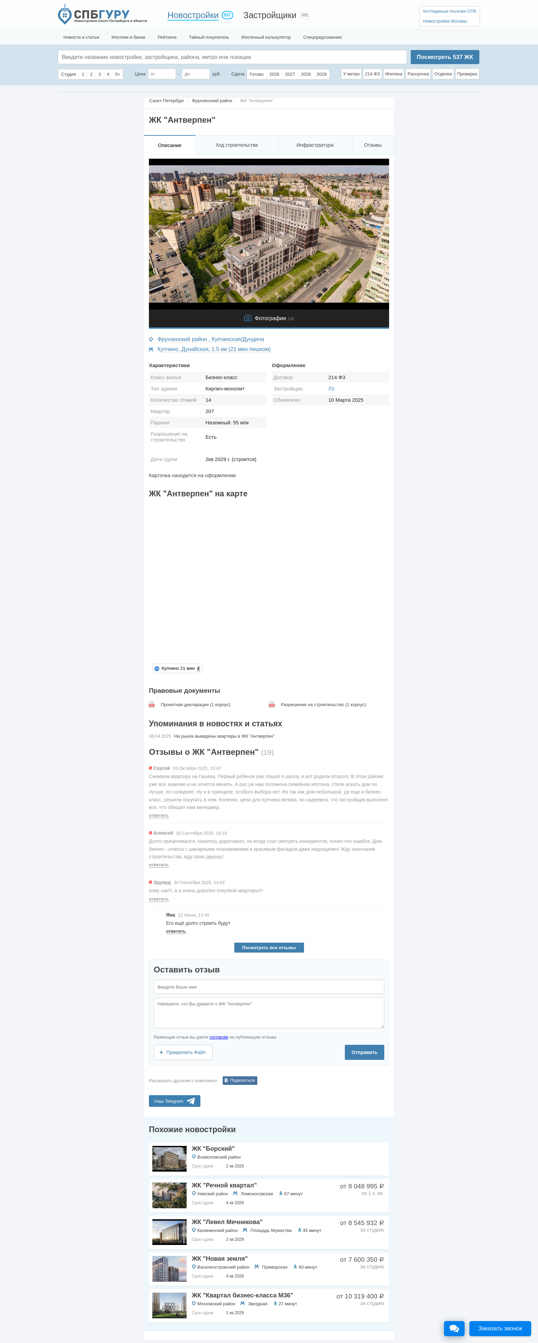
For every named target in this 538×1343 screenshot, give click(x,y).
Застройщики (270, 15)
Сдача (237, 73)
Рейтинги (166, 37)
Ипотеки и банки (128, 37)
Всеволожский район (219, 1157)
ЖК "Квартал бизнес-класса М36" (242, 1295)
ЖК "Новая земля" (220, 1258)
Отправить (364, 1052)
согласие (219, 1037)
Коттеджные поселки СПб (449, 11)
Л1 (331, 388)
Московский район (216, 1303)
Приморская (275, 1267)
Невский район (212, 1193)
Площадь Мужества (271, 1230)
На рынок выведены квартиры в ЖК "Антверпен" (224, 736)
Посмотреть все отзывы (269, 947)
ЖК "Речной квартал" (224, 1185)
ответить (159, 815)
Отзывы (373, 145)
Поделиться (242, 1080)
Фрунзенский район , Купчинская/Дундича (210, 339)
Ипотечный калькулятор (266, 37)
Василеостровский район (223, 1267)
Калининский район (217, 1230)
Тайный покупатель (209, 37)
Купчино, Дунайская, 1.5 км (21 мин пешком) (214, 349)
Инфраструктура (315, 145)
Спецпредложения (322, 37)
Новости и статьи (81, 37)
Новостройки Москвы (445, 21)
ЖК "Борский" (213, 1148)
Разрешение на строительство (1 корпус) (323, 704)
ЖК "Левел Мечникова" (227, 1222)
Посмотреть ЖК (445, 57)
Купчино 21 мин (178, 668)
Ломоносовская (257, 1193)
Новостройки (193, 15)
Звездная (257, 1303)
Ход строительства (236, 145)
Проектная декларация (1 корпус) (196, 704)
